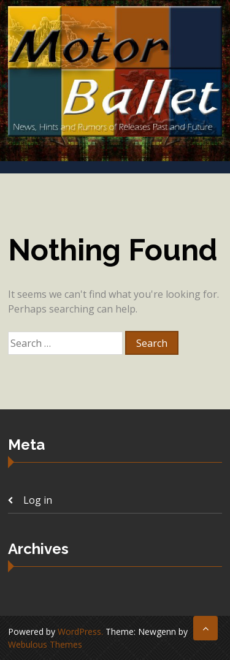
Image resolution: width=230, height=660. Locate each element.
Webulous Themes (45, 644)
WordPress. (80, 631)
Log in (37, 500)
